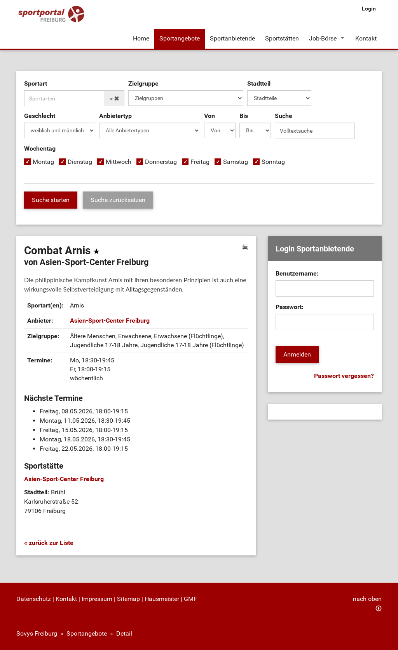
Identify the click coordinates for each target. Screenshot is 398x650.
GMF (190, 599)
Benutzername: (297, 273)
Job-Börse (323, 38)
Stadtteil (259, 83)
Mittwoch (118, 161)
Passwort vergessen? (344, 375)
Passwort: (290, 307)
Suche (283, 115)
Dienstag (80, 161)
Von (209, 115)
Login (369, 8)
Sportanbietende (232, 38)
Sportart (35, 83)
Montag (43, 161)
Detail (124, 633)
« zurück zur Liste (48, 542)
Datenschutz (33, 599)
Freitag (199, 161)
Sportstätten (282, 38)
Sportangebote (179, 38)
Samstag (235, 161)
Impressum (97, 599)
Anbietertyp (115, 115)
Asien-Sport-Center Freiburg (110, 320)
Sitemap (128, 599)
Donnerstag (161, 161)
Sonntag (273, 161)
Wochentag (40, 148)
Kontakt (366, 38)
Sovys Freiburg (36, 633)
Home (141, 38)
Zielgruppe (143, 83)
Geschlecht (39, 115)
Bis (243, 115)
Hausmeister (162, 599)
